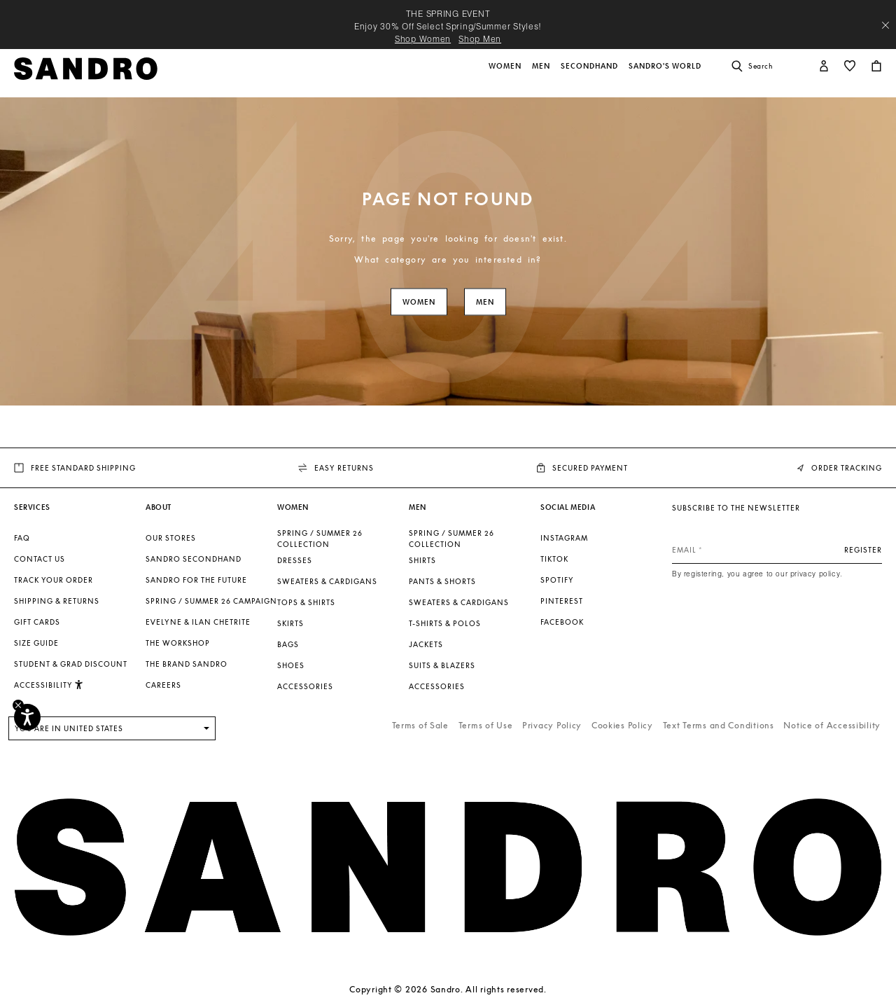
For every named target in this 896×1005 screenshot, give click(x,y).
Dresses (294, 560)
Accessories (305, 686)
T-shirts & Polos (445, 623)
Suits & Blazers (442, 665)
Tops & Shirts (306, 602)
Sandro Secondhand (193, 559)
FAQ (22, 538)
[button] (506, 73)
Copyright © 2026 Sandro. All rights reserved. (447, 989)
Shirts (422, 560)
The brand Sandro (186, 664)
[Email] (777, 550)
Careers (163, 685)
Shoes (290, 665)
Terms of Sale (420, 725)
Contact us (39, 559)
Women (418, 302)
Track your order (53, 580)
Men (485, 302)
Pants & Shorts (442, 581)
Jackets (426, 644)
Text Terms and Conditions (718, 725)
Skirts (290, 623)
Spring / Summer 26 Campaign (211, 601)
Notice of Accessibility (832, 725)
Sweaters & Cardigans (327, 581)
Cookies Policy (622, 725)
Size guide (36, 643)
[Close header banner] (885, 25)
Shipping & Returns (56, 601)
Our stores (171, 538)
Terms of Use (485, 725)
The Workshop (178, 643)
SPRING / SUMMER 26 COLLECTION (320, 538)
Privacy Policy (552, 725)
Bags (288, 644)
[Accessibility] (27, 717)
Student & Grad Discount (70, 664)
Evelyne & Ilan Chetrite (198, 622)
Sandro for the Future (196, 580)
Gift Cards (37, 622)
